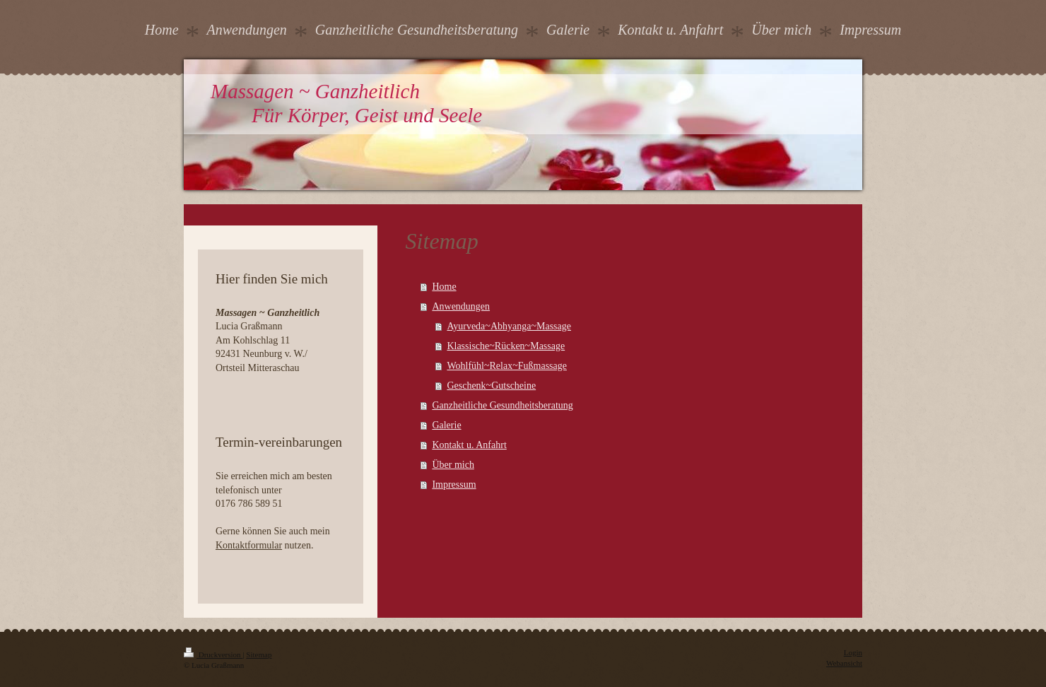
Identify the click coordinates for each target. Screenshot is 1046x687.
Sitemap (258, 654)
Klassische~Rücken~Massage (506, 346)
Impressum (454, 484)
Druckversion (213, 654)
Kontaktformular (249, 545)
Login (853, 652)
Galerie (446, 425)
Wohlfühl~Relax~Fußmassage (507, 365)
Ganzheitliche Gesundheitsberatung (502, 405)
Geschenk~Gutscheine (491, 385)
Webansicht (844, 663)
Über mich (453, 464)
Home (444, 286)
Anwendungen (461, 306)
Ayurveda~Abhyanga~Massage (509, 326)
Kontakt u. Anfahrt (469, 445)
